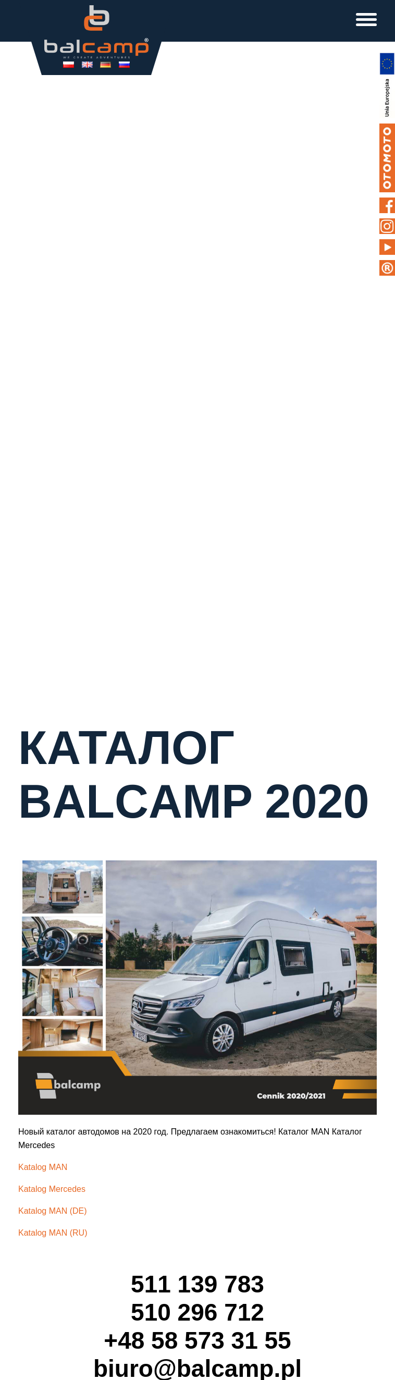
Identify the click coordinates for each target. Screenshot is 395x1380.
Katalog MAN (42, 1167)
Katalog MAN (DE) (52, 1210)
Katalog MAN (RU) (52, 1232)
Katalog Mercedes (51, 1189)
